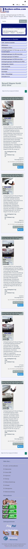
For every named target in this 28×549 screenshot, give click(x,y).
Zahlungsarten (7, 488)
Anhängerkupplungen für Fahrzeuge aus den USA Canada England (14, 50)
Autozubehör (5, 69)
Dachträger (4, 71)
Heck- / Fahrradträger (7, 74)
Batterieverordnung (9, 491)
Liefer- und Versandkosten (10, 465)
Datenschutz (7, 469)
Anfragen (6, 485)
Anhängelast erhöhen (7, 47)
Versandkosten (20, 161)
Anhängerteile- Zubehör (8, 64)
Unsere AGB (7, 472)
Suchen (23, 21)
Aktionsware (5, 45)
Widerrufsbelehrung (9, 482)
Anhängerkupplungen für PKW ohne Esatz (12, 59)
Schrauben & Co (6, 76)
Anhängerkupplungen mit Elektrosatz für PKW (13, 61)
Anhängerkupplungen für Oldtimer (10, 56)
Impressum (6, 475)
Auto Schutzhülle (6, 66)
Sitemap (6, 478)
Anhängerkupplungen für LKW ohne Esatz (12, 54)
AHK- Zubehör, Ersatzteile (8, 42)
